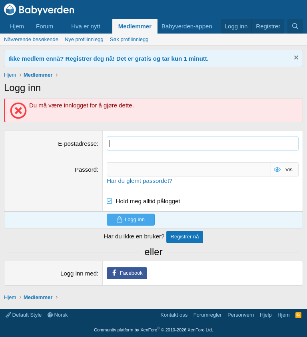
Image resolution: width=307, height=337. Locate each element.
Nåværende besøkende (31, 39)
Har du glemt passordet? (139, 180)
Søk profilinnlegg (129, 39)
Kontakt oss (173, 315)
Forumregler (207, 315)
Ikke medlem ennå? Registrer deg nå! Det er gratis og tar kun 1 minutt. (108, 58)
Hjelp (266, 315)
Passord (86, 169)
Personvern (240, 315)
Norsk (58, 315)
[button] (59, 26)
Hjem (17, 26)
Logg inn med (78, 273)
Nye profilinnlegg (84, 39)
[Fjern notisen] (295, 58)
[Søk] (295, 26)
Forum (44, 26)
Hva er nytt (85, 26)
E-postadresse (77, 143)
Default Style (24, 315)
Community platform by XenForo (153, 329)
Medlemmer (135, 26)
